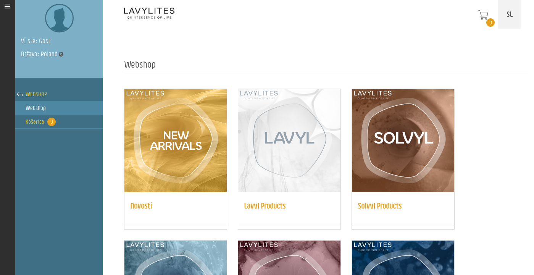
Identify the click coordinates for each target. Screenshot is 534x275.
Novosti (141, 206)
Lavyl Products (265, 206)
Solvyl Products (380, 206)
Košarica (41, 122)
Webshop (36, 94)
